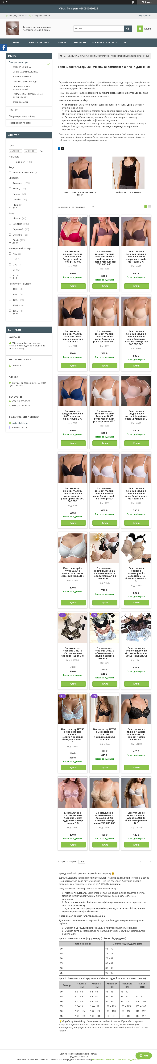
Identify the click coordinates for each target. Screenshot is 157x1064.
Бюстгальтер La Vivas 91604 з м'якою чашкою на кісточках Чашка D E (72, 572)
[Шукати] (128, 29)
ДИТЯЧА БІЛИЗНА (22, 76)
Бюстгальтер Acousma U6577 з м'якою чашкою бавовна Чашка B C (72, 652)
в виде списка (149, 207)
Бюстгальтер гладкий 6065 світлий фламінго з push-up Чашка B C (136, 415)
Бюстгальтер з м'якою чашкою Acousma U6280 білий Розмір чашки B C (136, 818)
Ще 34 (15, 313)
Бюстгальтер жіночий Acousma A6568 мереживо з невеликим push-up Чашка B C (104, 573)
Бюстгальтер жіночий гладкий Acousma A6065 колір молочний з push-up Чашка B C (104, 416)
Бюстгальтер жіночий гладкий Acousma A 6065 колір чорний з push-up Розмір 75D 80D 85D (72, 494)
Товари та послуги (37, 42)
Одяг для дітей (20, 102)
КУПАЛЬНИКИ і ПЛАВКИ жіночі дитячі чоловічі (28, 95)
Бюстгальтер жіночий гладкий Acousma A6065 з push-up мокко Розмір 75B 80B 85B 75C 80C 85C (104, 258)
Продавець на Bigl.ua (78, 1057)
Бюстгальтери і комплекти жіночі (80, 194)
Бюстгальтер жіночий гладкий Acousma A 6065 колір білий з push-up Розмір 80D (104, 493)
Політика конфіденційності (129, 1060)
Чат (143, 1055)
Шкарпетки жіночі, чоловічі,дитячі (22, 87)
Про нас (63, 42)
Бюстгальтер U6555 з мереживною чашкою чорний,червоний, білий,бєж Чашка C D (72, 735)
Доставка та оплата (104, 42)
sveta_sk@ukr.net (20, 423)
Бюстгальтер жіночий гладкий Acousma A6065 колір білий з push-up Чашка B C (136, 493)
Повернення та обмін (20, 123)
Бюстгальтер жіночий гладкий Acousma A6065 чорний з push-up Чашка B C (72, 336)
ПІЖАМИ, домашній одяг (25, 81)
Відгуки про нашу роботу (22, 116)
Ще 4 (14, 278)
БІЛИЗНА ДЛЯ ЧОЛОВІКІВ (25, 72)
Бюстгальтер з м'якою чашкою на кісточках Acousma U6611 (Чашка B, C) (136, 652)
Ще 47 (15, 243)
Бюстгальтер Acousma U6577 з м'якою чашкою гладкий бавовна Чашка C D (104, 653)
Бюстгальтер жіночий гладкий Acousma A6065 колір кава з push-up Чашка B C (136, 256)
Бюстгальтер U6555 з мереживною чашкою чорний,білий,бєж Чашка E (104, 734)
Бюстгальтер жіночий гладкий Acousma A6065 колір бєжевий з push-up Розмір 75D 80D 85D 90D (136, 337)
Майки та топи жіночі (128, 193)
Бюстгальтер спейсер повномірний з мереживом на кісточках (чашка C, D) (136, 574)
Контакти (80, 42)
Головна (14, 42)
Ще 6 (14, 207)
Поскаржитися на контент (103, 1060)
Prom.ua (93, 1054)
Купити (73, 286)
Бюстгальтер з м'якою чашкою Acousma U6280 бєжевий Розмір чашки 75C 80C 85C (104, 818)
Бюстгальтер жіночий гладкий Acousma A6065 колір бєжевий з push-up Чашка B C (104, 336)
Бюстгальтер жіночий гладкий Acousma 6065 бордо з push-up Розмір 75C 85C (72, 256)
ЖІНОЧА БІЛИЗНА (77, 56)
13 (146, 861)
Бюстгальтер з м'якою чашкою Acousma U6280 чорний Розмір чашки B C (136, 734)
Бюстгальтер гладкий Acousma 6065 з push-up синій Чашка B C (72, 415)
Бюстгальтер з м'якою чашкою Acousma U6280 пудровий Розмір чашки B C (72, 818)
